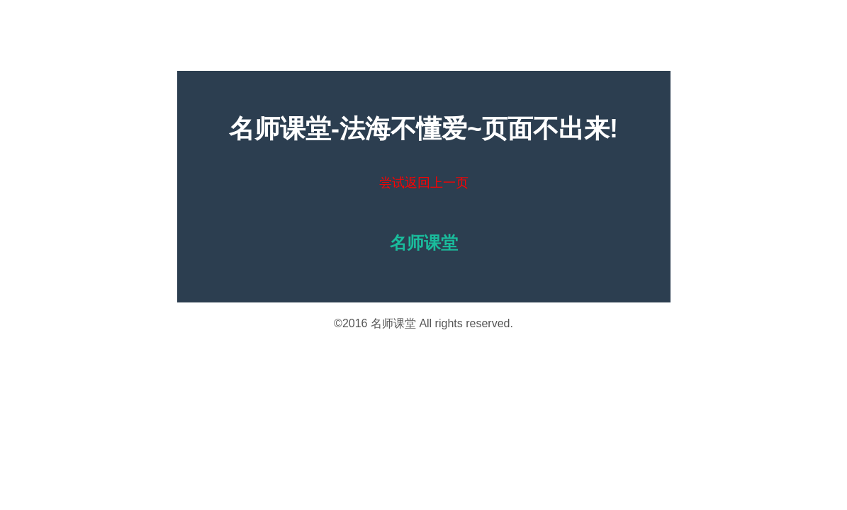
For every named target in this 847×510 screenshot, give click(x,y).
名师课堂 (393, 323)
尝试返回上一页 (424, 183)
